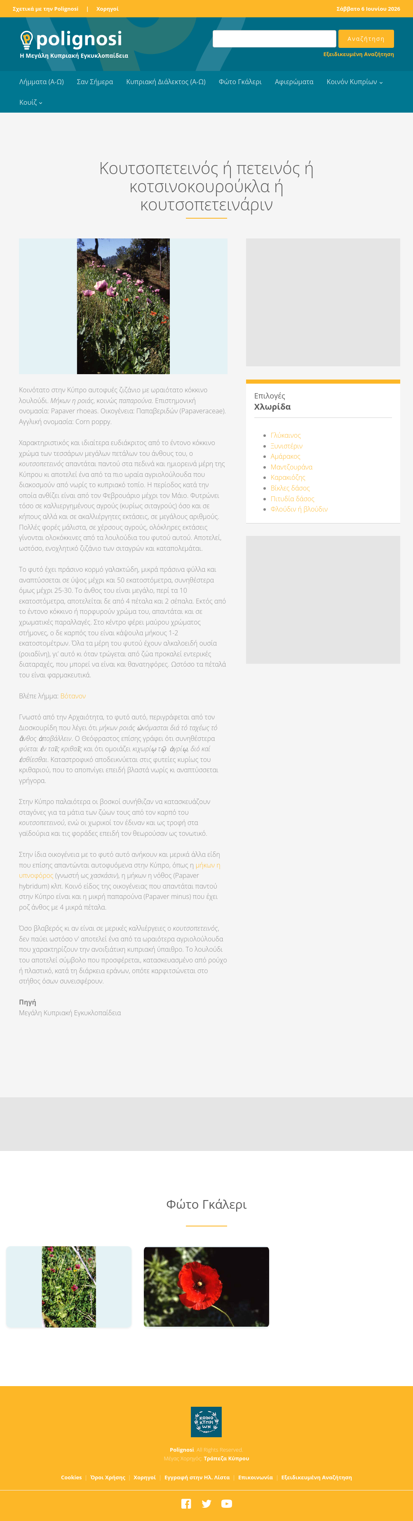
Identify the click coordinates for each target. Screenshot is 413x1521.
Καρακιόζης (288, 477)
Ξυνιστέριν (287, 445)
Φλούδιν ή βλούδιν (299, 509)
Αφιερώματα (294, 81)
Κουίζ (28, 102)
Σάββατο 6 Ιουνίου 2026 (368, 8)
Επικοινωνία (255, 1477)
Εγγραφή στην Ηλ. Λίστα (197, 1477)
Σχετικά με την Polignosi (45, 8)
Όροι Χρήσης (107, 1477)
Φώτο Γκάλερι (240, 81)
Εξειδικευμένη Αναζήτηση (359, 54)
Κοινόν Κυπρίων (352, 81)
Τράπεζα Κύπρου (226, 1458)
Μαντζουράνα (291, 467)
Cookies (71, 1477)
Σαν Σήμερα (95, 81)
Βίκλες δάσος (290, 488)
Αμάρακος (285, 456)
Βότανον (72, 695)
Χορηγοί (107, 8)
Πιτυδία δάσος (292, 498)
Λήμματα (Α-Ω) (41, 81)
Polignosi (182, 1449)
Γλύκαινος (286, 435)
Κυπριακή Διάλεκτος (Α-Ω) (166, 81)
